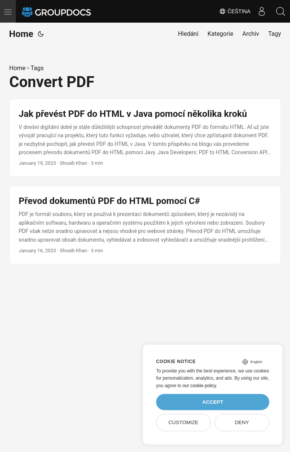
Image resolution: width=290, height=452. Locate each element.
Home (21, 34)
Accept (212, 402)
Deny (242, 422)
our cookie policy (199, 385)
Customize (183, 422)
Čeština (234, 11)
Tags (37, 68)
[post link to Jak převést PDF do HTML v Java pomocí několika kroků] (145, 138)
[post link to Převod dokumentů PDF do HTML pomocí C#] (145, 225)
